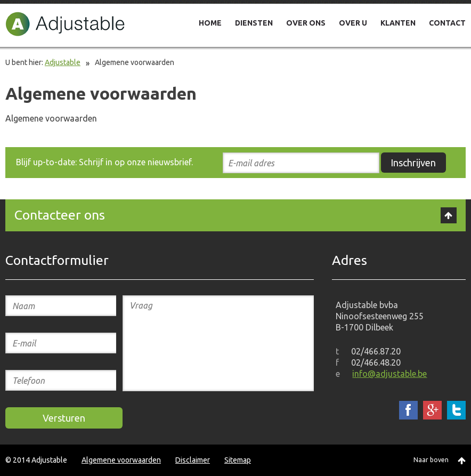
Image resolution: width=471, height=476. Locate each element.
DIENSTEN (254, 23)
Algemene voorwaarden (121, 460)
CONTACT (447, 23)
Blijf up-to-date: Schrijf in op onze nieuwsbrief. (104, 162)
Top (449, 215)
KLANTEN (398, 23)
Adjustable (65, 24)
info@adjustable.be (389, 373)
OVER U (353, 23)
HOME (210, 23)
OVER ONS (306, 23)
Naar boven (431, 459)
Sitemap (237, 460)
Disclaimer (192, 460)
